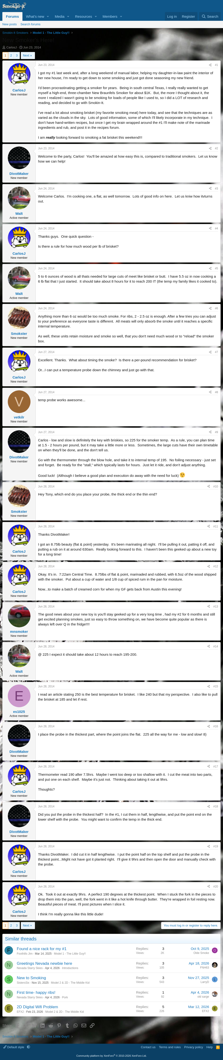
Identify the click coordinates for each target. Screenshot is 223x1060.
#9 (216, 432)
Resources (83, 16)
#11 (215, 526)
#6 (216, 308)
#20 (215, 886)
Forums (12, 16)
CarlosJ (11, 47)
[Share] (210, 65)
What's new (35, 16)
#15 (215, 686)
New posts (9, 24)
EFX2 (20, 1011)
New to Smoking (31, 978)
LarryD (205, 982)
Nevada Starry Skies (30, 968)
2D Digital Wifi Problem (37, 1007)
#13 (215, 606)
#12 (215, 566)
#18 (215, 806)
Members (110, 16)
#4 (216, 228)
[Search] (210, 16)
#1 (216, 65)
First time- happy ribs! (36, 992)
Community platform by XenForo (111, 1055)
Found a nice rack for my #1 (42, 949)
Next (26, 55)
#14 (215, 646)
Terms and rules (170, 1047)
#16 (215, 726)
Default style (14, 1047)
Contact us (148, 1047)
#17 (215, 766)
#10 (215, 486)
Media (59, 16)
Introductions (70, 968)
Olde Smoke (201, 953)
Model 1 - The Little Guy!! (70, 953)
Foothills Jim (25, 953)
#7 (216, 352)
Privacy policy (193, 1047)
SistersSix (23, 982)
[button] (48, 16)
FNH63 (204, 967)
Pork (65, 997)
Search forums (31, 24)
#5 (216, 268)
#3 (216, 188)
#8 (216, 392)
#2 (216, 148)
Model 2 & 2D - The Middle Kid (70, 982)
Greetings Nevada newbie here (44, 963)
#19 (215, 846)
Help (209, 1047)
